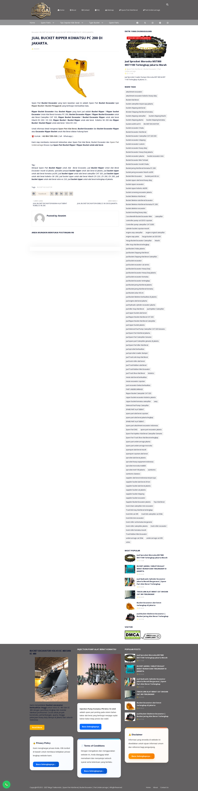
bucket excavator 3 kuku (135, 128)
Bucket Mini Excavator (134, 176)
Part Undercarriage (151, 10)
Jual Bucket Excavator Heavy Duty (138, 269)
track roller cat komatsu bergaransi (139, 522)
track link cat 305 (132, 514)
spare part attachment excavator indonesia (142, 425)
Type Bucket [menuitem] (94, 22)
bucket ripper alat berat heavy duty (139, 180)
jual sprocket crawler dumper (137, 353)
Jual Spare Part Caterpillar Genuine (138, 337)
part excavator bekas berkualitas (138, 385)
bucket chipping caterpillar (136, 116)
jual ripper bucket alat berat (136, 313)
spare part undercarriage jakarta (138, 442)
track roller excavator (158, 526)
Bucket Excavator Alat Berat (136, 132)
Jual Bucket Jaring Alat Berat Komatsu (139, 289)
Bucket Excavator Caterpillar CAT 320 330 (141, 136)
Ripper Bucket (38, 106)
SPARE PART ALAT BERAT (135, 409)
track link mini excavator (135, 518)
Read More (37, 727)
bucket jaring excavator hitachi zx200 (139, 172)
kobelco (151, 373)
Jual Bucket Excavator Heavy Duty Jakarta (141, 273)
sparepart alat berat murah (136, 450)
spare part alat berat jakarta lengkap (139, 417)
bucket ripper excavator (135, 184)
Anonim (36, 49)
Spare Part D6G (131, 429)
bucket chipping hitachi (157, 116)
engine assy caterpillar (134, 232)
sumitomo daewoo (133, 474)
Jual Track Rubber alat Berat (136, 365)
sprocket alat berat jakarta (136, 458)
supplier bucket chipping (135, 494)
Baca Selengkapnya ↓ (46, 764)
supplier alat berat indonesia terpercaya (141, 478)
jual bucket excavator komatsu (137, 277)
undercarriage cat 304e (134, 538)
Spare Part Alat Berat (128, 10)
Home (61, 10)
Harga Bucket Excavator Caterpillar (139, 240)
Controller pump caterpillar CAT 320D (140, 224)
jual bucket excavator (134, 261)
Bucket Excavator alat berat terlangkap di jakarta (149, 603)
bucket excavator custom (135, 144)
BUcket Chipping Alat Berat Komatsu (139, 112)
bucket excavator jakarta (135, 156)
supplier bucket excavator (135, 498)
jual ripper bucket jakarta (135, 325)
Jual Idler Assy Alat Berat (135, 309)
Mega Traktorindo (55, 787)
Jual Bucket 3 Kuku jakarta (135, 248)
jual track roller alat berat (135, 361)
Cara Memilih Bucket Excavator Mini (139, 216)
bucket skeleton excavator (135, 208)
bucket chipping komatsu (155, 120)
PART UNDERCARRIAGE (134, 389)
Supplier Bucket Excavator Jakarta (138, 502)
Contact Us (164, 787)
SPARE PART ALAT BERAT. (135, 421)
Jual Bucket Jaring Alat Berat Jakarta (139, 285)
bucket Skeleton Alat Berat (135, 196)
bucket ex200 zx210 (133, 124)
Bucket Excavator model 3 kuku (137, 164)
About (73, 10)
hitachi (157, 240)
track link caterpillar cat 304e (152, 514)
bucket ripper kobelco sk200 (136, 188)
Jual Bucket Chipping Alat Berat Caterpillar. (141, 257)
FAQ (97, 10)
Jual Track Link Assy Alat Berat (137, 357)
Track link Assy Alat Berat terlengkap (139, 510)
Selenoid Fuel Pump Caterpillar (137, 405)
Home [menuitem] (32, 22)
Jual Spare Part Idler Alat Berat (137, 345)
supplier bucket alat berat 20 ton (138, 482)
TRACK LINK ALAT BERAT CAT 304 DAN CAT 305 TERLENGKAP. (152, 592)
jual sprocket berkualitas (135, 349)
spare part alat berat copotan (137, 413)
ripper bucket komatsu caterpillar (138, 401)
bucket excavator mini (155, 156)
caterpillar (159, 216)
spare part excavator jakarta (151, 429)
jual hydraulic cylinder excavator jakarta (140, 305)
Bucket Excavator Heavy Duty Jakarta (139, 152)
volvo (128, 542)
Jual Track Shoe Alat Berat (135, 373)
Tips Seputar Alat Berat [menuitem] (70, 22)
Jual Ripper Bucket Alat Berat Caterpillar (140, 321)
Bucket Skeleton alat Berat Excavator (139, 200)
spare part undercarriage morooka (139, 446)
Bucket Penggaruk (53, 106)
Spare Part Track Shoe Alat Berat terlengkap (142, 437)
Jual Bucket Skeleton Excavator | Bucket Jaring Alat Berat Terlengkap (152, 615)
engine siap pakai (132, 236)
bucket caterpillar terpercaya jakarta (139, 104)
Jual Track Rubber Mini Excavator (138, 369)
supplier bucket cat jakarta (136, 490)
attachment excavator (134, 92)
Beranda (35, 32)
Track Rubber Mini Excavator (136, 534)
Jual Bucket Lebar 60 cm (134, 293)
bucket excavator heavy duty (136, 148)
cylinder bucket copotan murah (137, 228)
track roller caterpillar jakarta (136, 526)
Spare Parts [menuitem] (46, 22)
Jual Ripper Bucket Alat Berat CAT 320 (139, 317)
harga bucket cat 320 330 (151, 236)
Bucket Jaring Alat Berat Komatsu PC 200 (141, 168)
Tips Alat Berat (159, 502)
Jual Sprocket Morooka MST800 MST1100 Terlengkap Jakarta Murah (146, 63)
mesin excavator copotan (135, 381)
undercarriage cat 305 (154, 538)
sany (155, 401)
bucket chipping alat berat (135, 108)
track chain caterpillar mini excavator (139, 506)
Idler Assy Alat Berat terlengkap (137, 244)
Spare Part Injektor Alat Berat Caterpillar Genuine (144, 433)
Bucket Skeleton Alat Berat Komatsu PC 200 (142, 204)
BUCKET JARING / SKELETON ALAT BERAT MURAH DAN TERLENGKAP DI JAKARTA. (151, 568)
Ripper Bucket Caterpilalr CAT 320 (138, 393)
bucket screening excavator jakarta (139, 192)
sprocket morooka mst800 (136, 466)
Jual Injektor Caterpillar (155, 309)
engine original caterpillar (155, 232)
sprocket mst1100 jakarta (135, 470)
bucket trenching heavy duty (136, 212)
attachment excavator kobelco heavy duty (141, 96)
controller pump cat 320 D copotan (139, 220)
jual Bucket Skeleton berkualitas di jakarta (141, 297)
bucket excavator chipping (135, 140)
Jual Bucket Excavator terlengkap (138, 281)
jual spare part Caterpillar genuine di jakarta (142, 341)
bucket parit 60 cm (152, 176)
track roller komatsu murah (136, 530)
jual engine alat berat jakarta (136, 301)
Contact (85, 10)
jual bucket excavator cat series (137, 265)
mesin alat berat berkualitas (136, 377)
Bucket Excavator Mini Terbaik (137, 160)
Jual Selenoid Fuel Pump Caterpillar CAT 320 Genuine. (145, 329)
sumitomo (152, 470)
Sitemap (109, 10)
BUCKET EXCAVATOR (47, 32)
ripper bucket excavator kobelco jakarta (141, 397)
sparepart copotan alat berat (137, 454)
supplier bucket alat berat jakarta (138, 486)
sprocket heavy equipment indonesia (139, 462)
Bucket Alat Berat (132, 100)
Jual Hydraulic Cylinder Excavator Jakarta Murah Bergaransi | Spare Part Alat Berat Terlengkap (151, 581)
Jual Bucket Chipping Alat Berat (137, 253)
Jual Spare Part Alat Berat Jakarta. (138, 333)
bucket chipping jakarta (134, 120)
